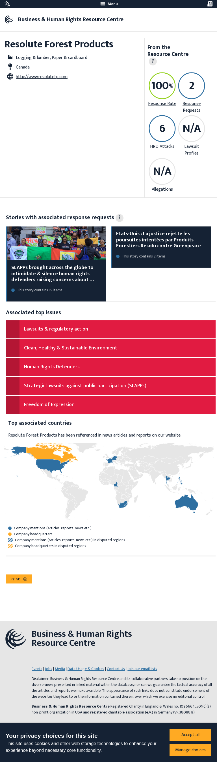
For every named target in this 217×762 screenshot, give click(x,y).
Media (60, 669)
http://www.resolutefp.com (42, 77)
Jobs (48, 669)
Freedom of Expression (49, 404)
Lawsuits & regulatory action (56, 329)
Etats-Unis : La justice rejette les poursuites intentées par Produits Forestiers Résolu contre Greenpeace (158, 240)
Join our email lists (142, 669)
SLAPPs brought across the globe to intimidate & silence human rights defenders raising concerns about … (52, 273)
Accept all (190, 735)
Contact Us (116, 669)
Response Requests (192, 107)
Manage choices (190, 750)
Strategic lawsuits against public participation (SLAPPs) (85, 386)
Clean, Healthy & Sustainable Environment (70, 348)
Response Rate (162, 103)
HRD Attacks (162, 146)
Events (37, 669)
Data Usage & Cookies (86, 669)
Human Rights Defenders (52, 367)
